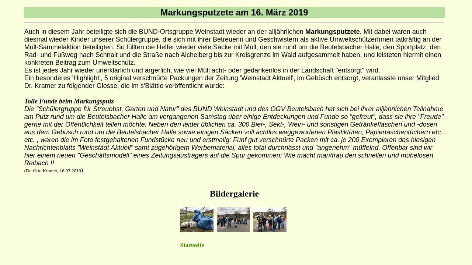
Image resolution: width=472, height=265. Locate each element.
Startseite (192, 245)
